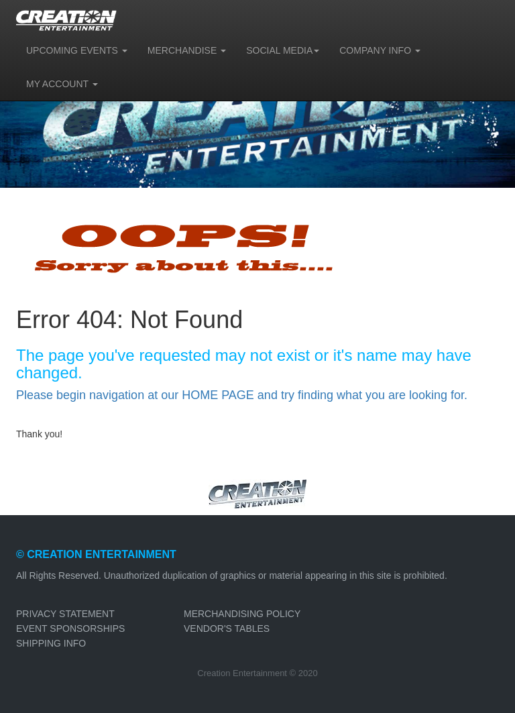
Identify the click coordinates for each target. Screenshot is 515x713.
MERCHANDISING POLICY (242, 613)
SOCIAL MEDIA (282, 50)
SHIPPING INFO (51, 643)
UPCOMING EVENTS (76, 50)
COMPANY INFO (379, 50)
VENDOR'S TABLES (227, 628)
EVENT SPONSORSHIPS (70, 628)
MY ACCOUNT (62, 83)
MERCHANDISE (187, 50)
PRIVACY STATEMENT (65, 613)
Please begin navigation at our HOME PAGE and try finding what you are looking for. (241, 395)
